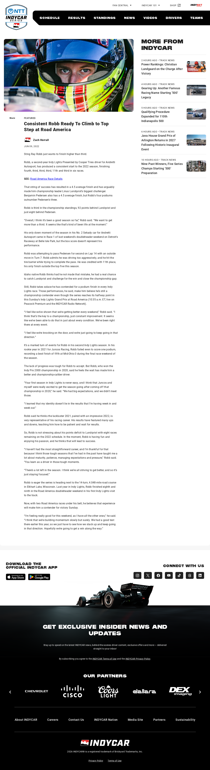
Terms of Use (114, 760)
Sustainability (185, 720)
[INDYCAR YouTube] (169, 575)
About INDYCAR (26, 720)
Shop (175, 5)
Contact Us (76, 720)
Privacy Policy (96, 760)
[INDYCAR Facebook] (158, 575)
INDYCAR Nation (106, 720)
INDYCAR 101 (149, 5)
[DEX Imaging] (180, 691)
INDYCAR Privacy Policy (138, 658)
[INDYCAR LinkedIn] (200, 575)
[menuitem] (50, 18)
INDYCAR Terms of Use (104, 658)
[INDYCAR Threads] (190, 575)
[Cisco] (73, 691)
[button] (10, 692)
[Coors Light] (108, 691)
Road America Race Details (46, 178)
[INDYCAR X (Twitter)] (148, 575)
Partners (159, 720)
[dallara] (144, 691)
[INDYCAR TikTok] (179, 575)
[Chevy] (37, 691)
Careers (52, 720)
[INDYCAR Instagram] (137, 575)
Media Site (135, 720)
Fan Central (121, 5)
